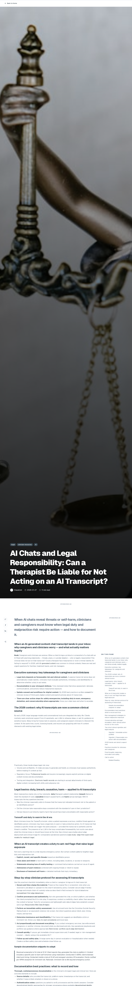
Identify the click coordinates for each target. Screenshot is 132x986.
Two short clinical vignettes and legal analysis (115, 766)
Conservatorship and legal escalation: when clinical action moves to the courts (115, 760)
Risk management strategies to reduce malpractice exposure (115, 754)
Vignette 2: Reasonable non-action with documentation (118, 776)
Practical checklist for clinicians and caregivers (115, 786)
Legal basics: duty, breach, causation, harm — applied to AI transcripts (115, 721)
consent (88, 696)
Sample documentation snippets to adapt (116, 744)
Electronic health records (44, 784)
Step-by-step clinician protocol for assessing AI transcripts (116, 739)
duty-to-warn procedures (46, 924)
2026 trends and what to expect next (116, 781)
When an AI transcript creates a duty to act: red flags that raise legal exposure (115, 733)
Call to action (109, 795)
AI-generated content (37, 648)
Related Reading (114, 797)
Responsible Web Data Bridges (37, 909)
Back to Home (11, 3)
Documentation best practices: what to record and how (115, 749)
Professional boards (38, 778)
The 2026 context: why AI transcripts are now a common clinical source (115, 714)
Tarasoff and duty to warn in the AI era (118, 727)
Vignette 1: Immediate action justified (118, 771)
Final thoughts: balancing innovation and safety (113, 791)
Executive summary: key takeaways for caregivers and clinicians (115, 707)
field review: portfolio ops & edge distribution (66, 933)
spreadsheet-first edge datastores (30, 897)
